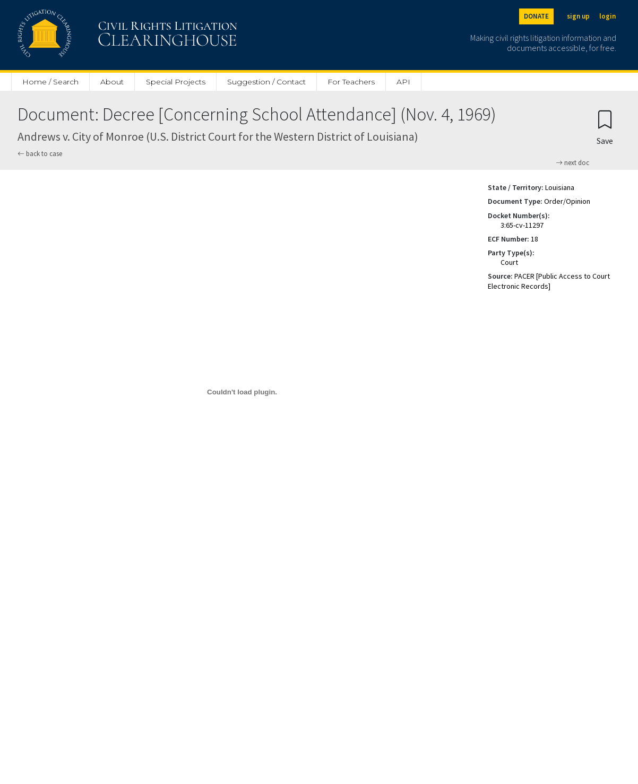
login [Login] (607, 16)
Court (509, 262)
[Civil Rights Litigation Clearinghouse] (97, 35)
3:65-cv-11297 (522, 225)
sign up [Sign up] (578, 16)
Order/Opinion (567, 201)
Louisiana (559, 187)
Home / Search (50, 82)
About (112, 82)
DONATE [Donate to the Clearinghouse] (536, 16)
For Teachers (351, 82)
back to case (40, 153)
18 (534, 239)
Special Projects (175, 82)
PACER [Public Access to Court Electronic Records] (549, 280)
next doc (572, 163)
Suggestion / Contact (266, 82)
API (403, 82)
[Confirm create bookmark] (604, 127)
